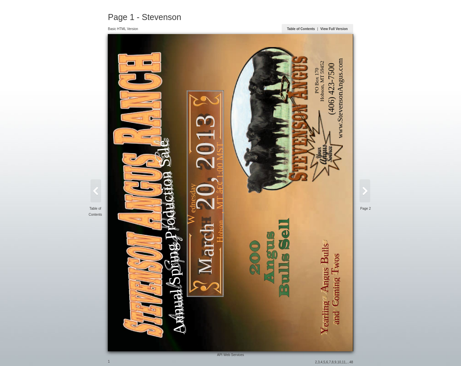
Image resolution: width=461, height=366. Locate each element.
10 (339, 362)
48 (351, 362)
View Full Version (334, 29)
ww (340, 133)
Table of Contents (301, 29)
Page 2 (365, 208)
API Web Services (230, 355)
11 (343, 362)
